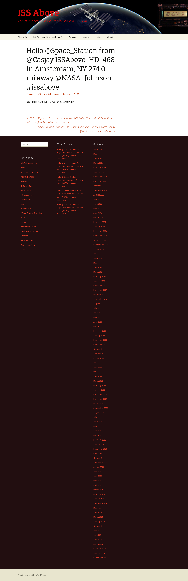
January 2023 (99, 335)
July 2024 (97, 253)
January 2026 (99, 172)
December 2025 (100, 176)
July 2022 (97, 362)
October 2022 (99, 349)
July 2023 (97, 308)
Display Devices (27, 176)
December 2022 (100, 340)
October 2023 (99, 294)
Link (22, 204)
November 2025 (100, 181)
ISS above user (52, 94)
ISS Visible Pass (27, 195)
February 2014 (99, 548)
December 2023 (100, 285)
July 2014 (97, 530)
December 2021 (100, 394)
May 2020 (97, 480)
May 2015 (97, 508)
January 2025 (99, 226)
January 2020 (99, 498)
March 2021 (98, 435)
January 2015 (99, 521)
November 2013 (100, 557)
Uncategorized (27, 240)
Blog (99, 37)
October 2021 (99, 403)
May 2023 (97, 317)
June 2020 (97, 476)
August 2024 (98, 249)
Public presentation (29, 231)
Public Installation (28, 226)
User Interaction (28, 245)
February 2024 (99, 276)
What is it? (22, 37)
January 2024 (99, 281)
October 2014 (99, 526)
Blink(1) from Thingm (29, 172)
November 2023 (100, 290)
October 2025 (99, 185)
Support (86, 37)
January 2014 (99, 553)
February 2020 (99, 494)
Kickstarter (25, 199)
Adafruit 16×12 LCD (29, 163)
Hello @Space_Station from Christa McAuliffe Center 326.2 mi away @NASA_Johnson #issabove (76, 129)
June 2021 (97, 421)
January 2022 (99, 390)
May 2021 (97, 426)
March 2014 (98, 544)
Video (23, 249)
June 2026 (97, 149)
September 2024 (100, 244)
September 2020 (100, 462)
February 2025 (99, 222)
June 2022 (97, 367)
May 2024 (97, 263)
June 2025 (97, 204)
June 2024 (97, 258)
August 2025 (98, 194)
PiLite (23, 217)
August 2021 (98, 412)
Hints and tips (26, 186)
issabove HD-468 (71, 94)
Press (23, 222)
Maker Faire (26, 208)
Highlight (24, 181)
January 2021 (99, 444)
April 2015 (97, 512)
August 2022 (98, 358)
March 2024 (98, 272)
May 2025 (97, 208)
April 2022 (97, 376)
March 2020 (98, 489)
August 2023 (98, 303)
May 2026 (97, 154)
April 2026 (97, 158)
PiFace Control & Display (31, 213)
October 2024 (99, 240)
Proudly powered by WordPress (32, 575)
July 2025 (97, 199)
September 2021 (100, 408)
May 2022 (97, 371)
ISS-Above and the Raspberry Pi (47, 37)
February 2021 (99, 439)
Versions (73, 37)
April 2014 (97, 539)
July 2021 (97, 417)
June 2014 (97, 535)
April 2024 (97, 267)
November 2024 (100, 235)
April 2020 (97, 485)
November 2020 (100, 453)
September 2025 (100, 190)
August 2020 (98, 467)
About (110, 37)
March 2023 (98, 326)
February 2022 (99, 385)
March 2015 (98, 517)
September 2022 (100, 353)
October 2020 (99, 458)
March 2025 (98, 217)
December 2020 (100, 449)
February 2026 (99, 167)
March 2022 (98, 380)
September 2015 (100, 503)
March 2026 (98, 163)
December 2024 (100, 231)
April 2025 (97, 213)
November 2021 (100, 399)
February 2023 (99, 331)
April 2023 (97, 322)
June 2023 (97, 312)
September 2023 (100, 299)
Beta (23, 167)
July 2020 (97, 471)
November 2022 (100, 344)
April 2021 (97, 430)
